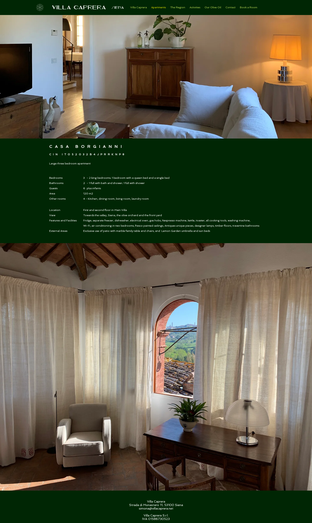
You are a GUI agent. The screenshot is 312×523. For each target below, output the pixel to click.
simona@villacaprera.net (156, 508)
